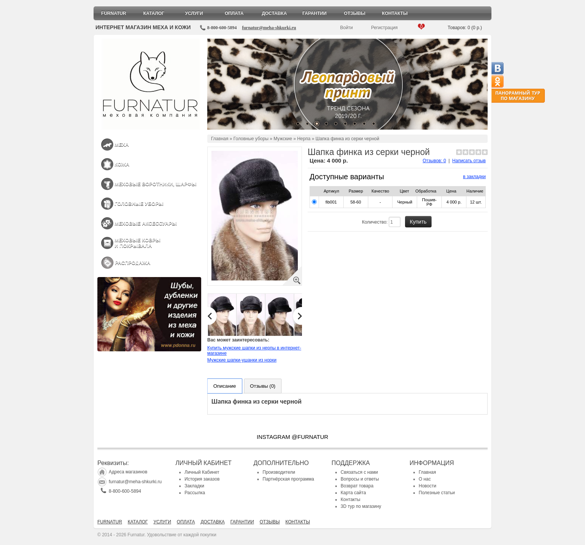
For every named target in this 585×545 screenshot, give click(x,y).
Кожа (121, 164)
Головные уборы (138, 204)
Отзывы (354, 13)
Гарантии (314, 13)
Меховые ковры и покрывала (137, 243)
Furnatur (113, 13)
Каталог (153, 13)
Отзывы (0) (262, 386)
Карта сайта (353, 492)
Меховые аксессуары (145, 223)
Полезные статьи (437, 492)
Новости (427, 486)
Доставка (274, 13)
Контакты (394, 13)
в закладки (474, 176)
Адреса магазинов (128, 472)
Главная (219, 138)
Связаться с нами (359, 472)
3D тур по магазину (361, 506)
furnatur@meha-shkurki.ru (269, 27)
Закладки (194, 486)
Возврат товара (357, 486)
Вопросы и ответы (360, 479)
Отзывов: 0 (434, 160)
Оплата (234, 13)
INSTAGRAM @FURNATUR (292, 437)
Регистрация (384, 27)
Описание (224, 386)
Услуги (194, 13)
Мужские (283, 138)
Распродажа (132, 263)
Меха (121, 144)
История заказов (202, 479)
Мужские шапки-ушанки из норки (242, 360)
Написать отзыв (469, 160)
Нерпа (303, 138)
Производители (279, 472)
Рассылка (195, 492)
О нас (425, 479)
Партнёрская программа (288, 479)
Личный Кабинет (202, 472)
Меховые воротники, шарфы (155, 184)
